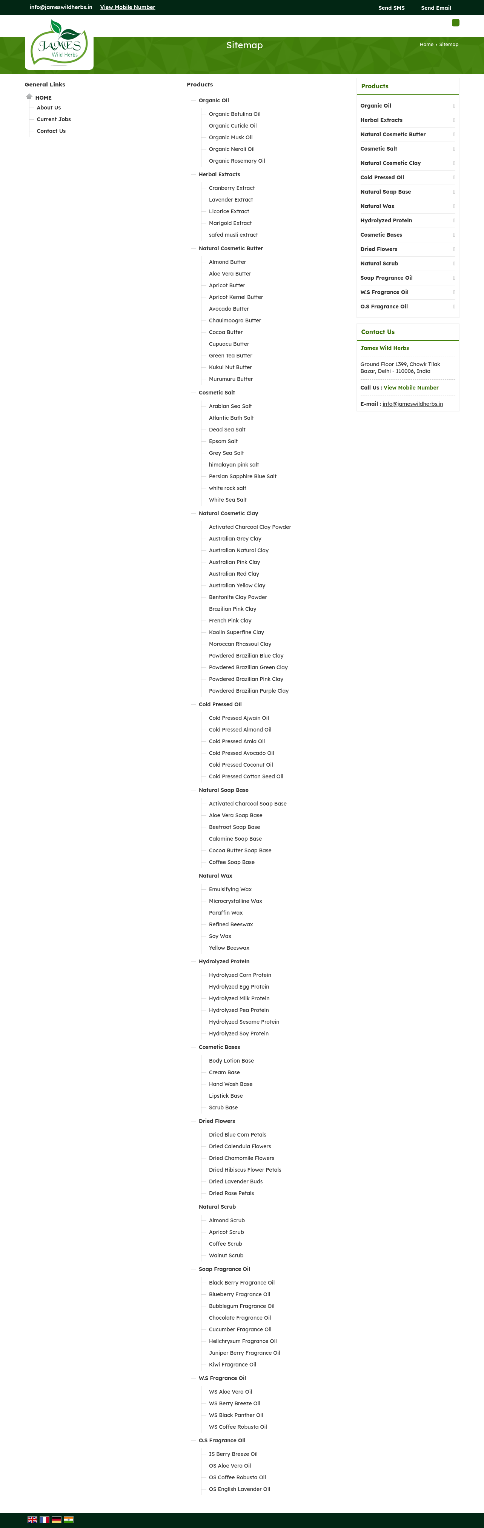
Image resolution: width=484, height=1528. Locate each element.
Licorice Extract (229, 211)
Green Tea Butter (230, 355)
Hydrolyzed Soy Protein (239, 1033)
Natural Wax (215, 875)
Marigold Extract (230, 223)
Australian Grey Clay (235, 538)
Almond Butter (227, 262)
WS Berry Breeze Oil (234, 1403)
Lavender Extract (231, 199)
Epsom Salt (223, 441)
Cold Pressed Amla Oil (237, 741)
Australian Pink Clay (234, 562)
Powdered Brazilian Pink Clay (246, 679)
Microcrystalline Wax (235, 901)
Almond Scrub (227, 1220)
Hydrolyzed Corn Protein (240, 975)
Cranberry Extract (232, 188)
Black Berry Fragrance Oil (242, 1282)
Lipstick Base (226, 1095)
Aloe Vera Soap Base (236, 815)
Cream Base (224, 1072)
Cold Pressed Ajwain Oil (239, 718)
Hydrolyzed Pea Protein (239, 1010)
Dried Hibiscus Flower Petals (245, 1169)
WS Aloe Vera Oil (230, 1391)
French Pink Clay (230, 620)
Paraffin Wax (226, 912)
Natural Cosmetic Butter (231, 248)
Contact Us (51, 131)
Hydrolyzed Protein (224, 961)
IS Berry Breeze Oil (233, 1454)
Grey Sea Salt (226, 453)
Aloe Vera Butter (230, 273)
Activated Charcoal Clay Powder (250, 527)
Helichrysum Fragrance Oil (243, 1341)
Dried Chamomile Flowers (241, 1158)
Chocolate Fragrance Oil (240, 1317)
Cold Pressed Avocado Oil (241, 753)
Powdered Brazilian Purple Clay (249, 690)
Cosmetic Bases (219, 1047)
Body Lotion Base (231, 1060)
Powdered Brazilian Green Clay (248, 667)
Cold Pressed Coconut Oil (241, 764)
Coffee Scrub (225, 1243)
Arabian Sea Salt (230, 406)
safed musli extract (233, 234)
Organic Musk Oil (230, 137)
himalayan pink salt (234, 464)
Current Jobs (54, 119)
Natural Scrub (217, 1206)
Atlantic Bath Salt (231, 417)
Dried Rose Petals (231, 1193)
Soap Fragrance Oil (224, 1269)
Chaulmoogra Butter (235, 320)
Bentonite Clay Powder (238, 597)
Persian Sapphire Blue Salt (243, 476)
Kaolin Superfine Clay (236, 632)
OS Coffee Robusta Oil (237, 1477)
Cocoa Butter (226, 332)
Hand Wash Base (230, 1084)
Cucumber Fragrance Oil (240, 1329)
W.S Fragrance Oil (222, 1378)
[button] (127, 7)
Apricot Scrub (226, 1232)
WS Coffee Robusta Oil (238, 1426)
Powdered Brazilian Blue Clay (246, 655)
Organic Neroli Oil (232, 149)
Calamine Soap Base (235, 838)
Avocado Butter (229, 308)
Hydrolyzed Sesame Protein (244, 1021)
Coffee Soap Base (232, 862)
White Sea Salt (228, 499)
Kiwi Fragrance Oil (232, 1364)
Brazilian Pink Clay (233, 608)
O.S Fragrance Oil (222, 1440)
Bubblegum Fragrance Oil (242, 1306)
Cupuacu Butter (229, 343)
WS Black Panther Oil (236, 1415)
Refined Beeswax (231, 924)
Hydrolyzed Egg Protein (239, 986)
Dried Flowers (217, 1121)
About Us (49, 107)
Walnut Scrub (226, 1255)
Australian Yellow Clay (237, 585)
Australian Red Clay (234, 573)
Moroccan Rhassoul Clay (240, 644)
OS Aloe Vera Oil (230, 1465)
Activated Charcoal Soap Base (248, 803)
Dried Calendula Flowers (240, 1146)
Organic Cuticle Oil (233, 125)
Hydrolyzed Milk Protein (239, 998)
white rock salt (227, 488)
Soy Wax (220, 936)
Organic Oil (214, 100)
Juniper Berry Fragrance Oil (244, 1352)
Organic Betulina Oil (234, 114)
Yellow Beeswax (229, 947)
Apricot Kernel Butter (236, 297)
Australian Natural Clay (239, 550)
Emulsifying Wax (230, 889)
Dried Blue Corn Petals (237, 1134)
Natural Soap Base (224, 790)
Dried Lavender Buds (236, 1181)
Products (200, 84)
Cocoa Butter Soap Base (240, 850)
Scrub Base (223, 1107)
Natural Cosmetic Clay (228, 513)
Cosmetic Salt (217, 392)
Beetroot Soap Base (234, 827)
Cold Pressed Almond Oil (240, 729)
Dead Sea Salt (227, 429)
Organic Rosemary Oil (237, 160)
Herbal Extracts (219, 174)
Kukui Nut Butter (230, 367)
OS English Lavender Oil (239, 1489)
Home (426, 44)
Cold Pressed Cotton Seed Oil (246, 776)
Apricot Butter (227, 285)
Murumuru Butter (231, 379)
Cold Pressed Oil (220, 704)
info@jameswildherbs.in (61, 7)
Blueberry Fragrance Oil (239, 1294)
